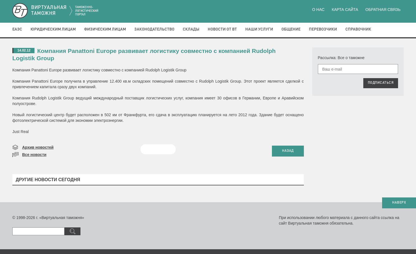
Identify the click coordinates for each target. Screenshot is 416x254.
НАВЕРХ (399, 202)
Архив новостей (38, 147)
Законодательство (154, 29)
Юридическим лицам (53, 29)
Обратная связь (383, 9)
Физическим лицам (105, 29)
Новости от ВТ (222, 29)
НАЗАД (288, 151)
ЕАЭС (17, 29)
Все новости (34, 154)
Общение (291, 29)
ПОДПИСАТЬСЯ (381, 83)
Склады (191, 29)
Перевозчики (323, 29)
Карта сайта (345, 9)
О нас (318, 9)
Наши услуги (259, 29)
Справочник (358, 29)
